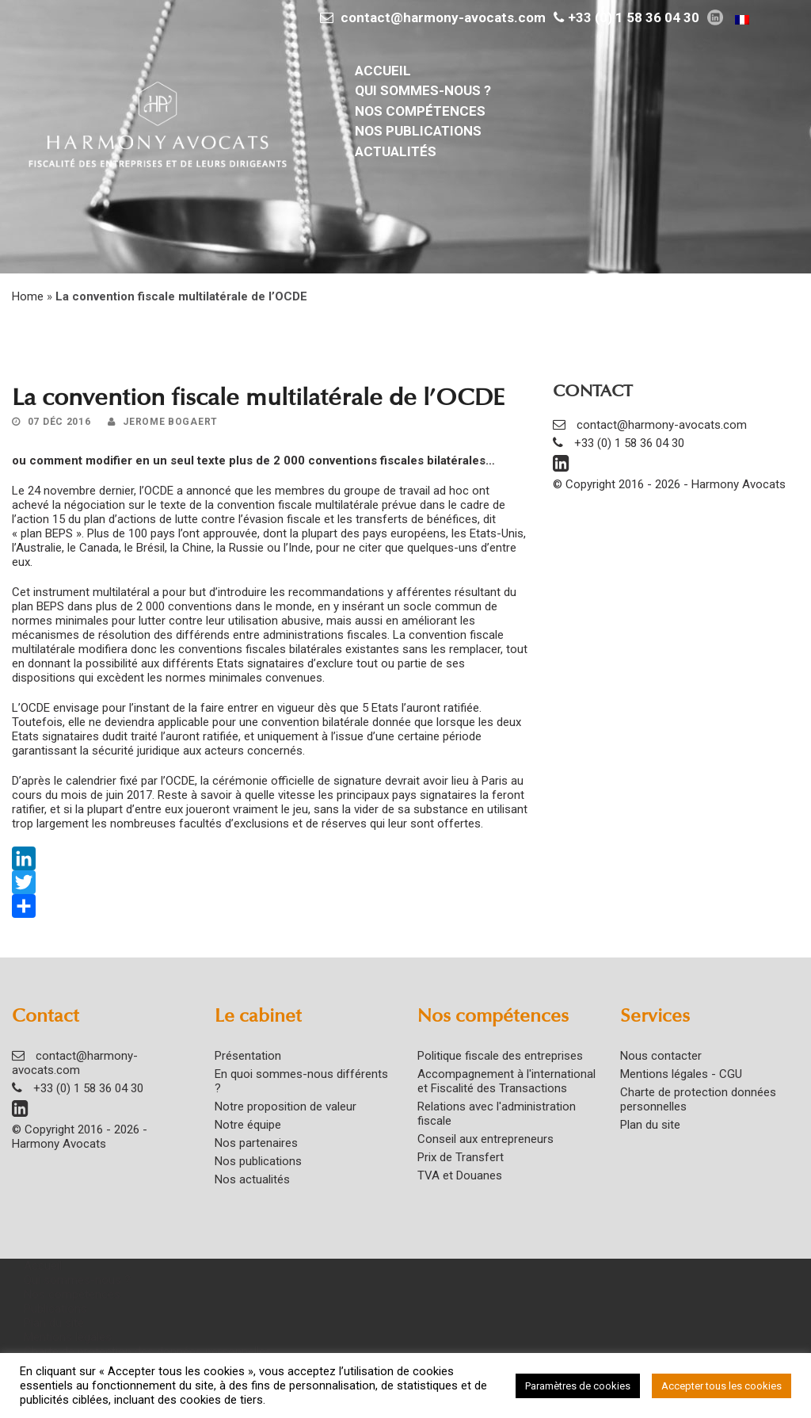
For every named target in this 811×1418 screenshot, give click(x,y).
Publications (55, 1308)
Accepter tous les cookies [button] (721, 1386)
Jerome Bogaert (170, 421)
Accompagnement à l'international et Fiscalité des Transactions (506, 1081)
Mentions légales (68, 1337)
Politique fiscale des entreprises (500, 1056)
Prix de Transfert (460, 1157)
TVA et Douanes (459, 1175)
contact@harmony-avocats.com (443, 17)
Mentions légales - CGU (681, 1074)
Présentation (248, 1056)
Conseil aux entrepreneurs (485, 1139)
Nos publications (418, 131)
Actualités (395, 151)
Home (28, 296)
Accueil (383, 70)
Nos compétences (420, 111)
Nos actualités (252, 1179)
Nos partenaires (256, 1143)
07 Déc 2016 (59, 421)
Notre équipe (248, 1125)
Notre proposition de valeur (285, 1106)
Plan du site (650, 1125)
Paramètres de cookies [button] (577, 1386)
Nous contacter (661, 1056)
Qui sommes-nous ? (423, 90)
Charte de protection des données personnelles (148, 1351)
